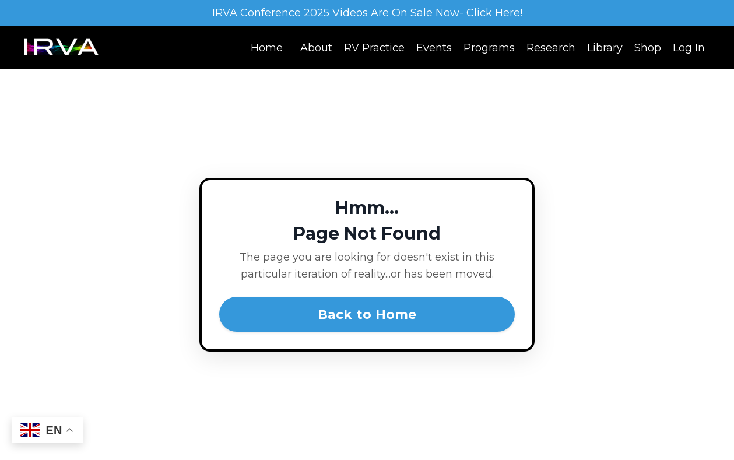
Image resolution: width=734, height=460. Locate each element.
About (316, 47)
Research (550, 47)
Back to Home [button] (367, 314)
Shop (647, 47)
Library (605, 47)
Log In (689, 47)
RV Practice (374, 47)
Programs (489, 47)
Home (267, 47)
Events (434, 47)
